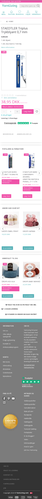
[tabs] (36, 13)
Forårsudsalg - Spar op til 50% (11, 1)
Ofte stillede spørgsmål (7, 335)
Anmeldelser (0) (24, 134)
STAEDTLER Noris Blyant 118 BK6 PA (10, 173)
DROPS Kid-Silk (8, 281)
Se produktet (7, 248)
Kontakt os (7, 344)
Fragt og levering (9, 340)
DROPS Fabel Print (10, 231)
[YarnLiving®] (9, 5)
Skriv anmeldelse (10, 98)
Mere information (7, 47)
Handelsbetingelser (11, 479)
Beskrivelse (8, 134)
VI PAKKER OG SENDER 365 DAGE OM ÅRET (22, 314)
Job (4, 488)
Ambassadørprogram (10, 347)
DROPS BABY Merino (31, 281)
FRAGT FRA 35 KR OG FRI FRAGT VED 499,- (22, 305)
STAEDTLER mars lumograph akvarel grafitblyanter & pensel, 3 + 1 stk (31, 177)
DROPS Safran (29, 231)
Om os (5, 331)
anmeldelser (21, 95)
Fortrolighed (8, 484)
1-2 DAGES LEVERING (10, 309)
